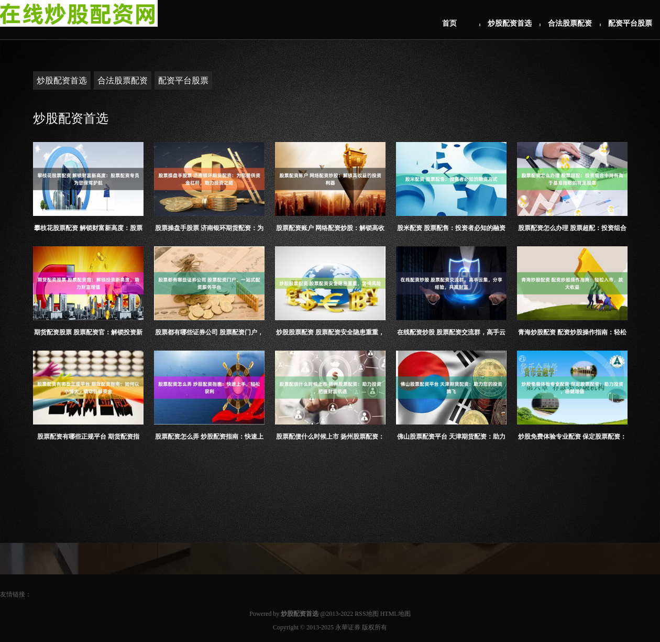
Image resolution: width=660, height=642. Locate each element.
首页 (449, 23)
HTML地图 (395, 613)
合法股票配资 (570, 23)
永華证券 (347, 627)
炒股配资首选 (510, 23)
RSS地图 (366, 613)
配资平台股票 (630, 23)
